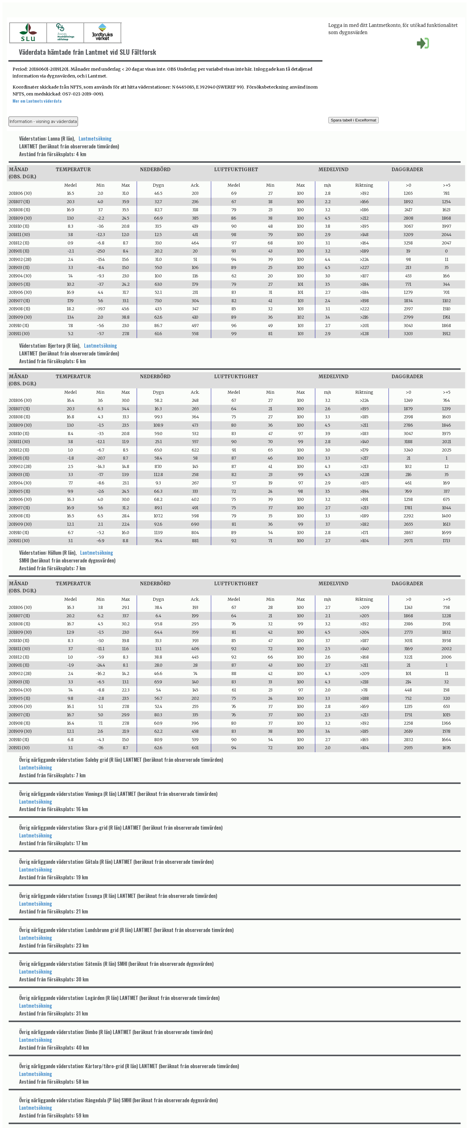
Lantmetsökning (95, 138)
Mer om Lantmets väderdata (37, 101)
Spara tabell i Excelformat (353, 120)
